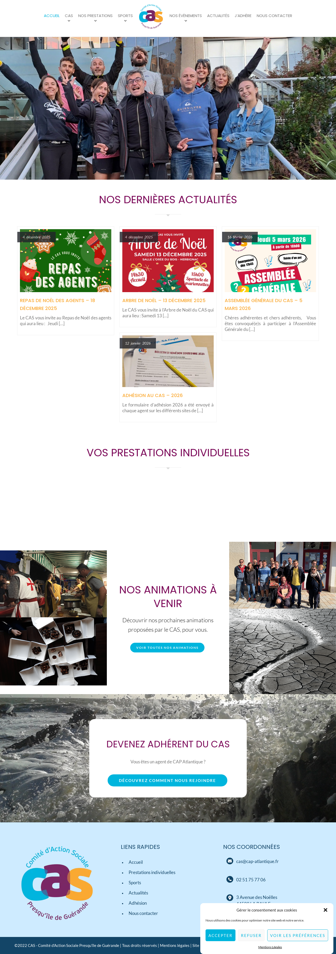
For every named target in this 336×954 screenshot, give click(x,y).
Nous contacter (274, 15)
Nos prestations (95, 15)
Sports (125, 15)
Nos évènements (186, 15)
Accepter (220, 935)
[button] (325, 910)
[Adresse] (230, 898)
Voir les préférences (297, 935)
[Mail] (230, 861)
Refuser (251, 935)
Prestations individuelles (152, 872)
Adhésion (138, 903)
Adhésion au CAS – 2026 (152, 395)
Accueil (52, 15)
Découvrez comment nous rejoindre (167, 780)
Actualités (218, 15)
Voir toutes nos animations (167, 648)
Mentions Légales (270, 947)
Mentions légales (175, 945)
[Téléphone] (251, 879)
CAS (69, 15)
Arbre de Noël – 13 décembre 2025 (164, 300)
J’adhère (243, 15)
